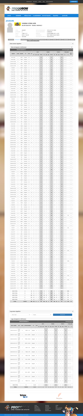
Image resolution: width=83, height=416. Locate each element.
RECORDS (54, 39)
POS (29, 53)
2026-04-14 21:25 (13, 376)
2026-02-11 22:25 (13, 334)
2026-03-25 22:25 (13, 363)
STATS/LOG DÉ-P (36, 40)
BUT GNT (71, 54)
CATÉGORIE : (18, 31)
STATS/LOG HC (11, 39)
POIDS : (17, 35)
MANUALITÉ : (18, 36)
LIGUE (18, 53)
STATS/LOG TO (42, 39)
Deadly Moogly (37, 25)
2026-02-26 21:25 (13, 343)
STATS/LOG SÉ (23, 39)
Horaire (18, 15)
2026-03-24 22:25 (13, 355)
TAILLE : (17, 33)
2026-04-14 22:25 (13, 380)
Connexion (58, 409)
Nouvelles (29, 1)
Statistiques (46, 15)
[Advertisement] (53, 9)
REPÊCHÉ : (38, 33)
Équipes (55, 15)
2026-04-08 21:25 (13, 367)
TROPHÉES (49, 39)
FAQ (44, 1)
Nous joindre (49, 1)
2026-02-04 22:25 (13, 330)
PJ (31, 53)
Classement (37, 15)
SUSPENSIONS (66, 39)
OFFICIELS (72, 39)
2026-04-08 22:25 (13, 372)
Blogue (35, 1)
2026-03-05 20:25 (13, 347)
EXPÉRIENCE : (39, 35)
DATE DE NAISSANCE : (41, 30)
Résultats (27, 15)
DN (38, 54)
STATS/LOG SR (17, 39)
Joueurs (64, 15)
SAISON (13, 53)
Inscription (48, 410)
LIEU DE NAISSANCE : (40, 31)
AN (36, 54)
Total (41, 54)
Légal (39, 1)
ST (25, 53)
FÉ (33, 54)
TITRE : (16, 30)
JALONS (60, 39)
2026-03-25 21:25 (13, 359)
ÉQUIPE (21, 53)
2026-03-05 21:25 (13, 351)
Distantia (26, 414)
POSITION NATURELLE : (41, 36)
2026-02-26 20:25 (13, 339)
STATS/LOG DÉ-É (30, 40)
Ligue (9, 15)
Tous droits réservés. (16, 414)
